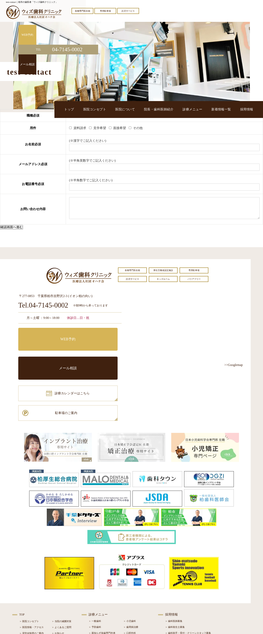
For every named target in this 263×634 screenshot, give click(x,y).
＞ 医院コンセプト (29, 564)
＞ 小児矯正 (129, 594)
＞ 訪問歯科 (129, 605)
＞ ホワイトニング (98, 582)
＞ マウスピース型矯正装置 (138, 599)
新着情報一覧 (229, 109)
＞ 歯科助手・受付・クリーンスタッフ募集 (188, 576)
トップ (109, 109)
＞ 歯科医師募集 (173, 564)
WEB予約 (43, 334)
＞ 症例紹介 (58, 588)
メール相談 (97, 334)
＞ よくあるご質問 (61, 570)
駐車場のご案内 (97, 351)
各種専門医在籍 (82, 11)
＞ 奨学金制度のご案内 (31, 576)
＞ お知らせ (58, 576)
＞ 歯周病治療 (130, 570)
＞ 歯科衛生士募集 (175, 570)
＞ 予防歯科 (95, 570)
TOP (21, 557)
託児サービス (128, 11)
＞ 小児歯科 (129, 564)
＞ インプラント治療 (134, 582)
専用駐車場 (105, 11)
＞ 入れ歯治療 (96, 594)
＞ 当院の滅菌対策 (61, 564)
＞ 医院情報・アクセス (31, 570)
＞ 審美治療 (95, 588)
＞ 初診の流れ (26, 594)
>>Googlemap (233, 365)
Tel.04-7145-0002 (43, 305)
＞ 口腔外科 (129, 576)
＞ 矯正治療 (129, 588)
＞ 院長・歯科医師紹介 (31, 582)
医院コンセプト (129, 109)
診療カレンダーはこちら (47, 351)
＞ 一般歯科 (95, 564)
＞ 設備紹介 (25, 588)
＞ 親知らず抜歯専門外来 (102, 576)
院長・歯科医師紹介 (180, 109)
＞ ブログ (57, 582)
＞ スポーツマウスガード (102, 599)
